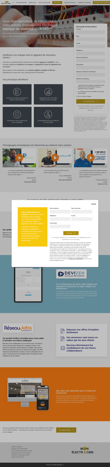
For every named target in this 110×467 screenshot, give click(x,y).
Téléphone (53, 216)
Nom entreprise (54, 208)
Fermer (93, 204)
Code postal (53, 223)
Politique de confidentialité (76, 258)
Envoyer (69, 233)
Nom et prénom (76, 208)
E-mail (73, 216)
